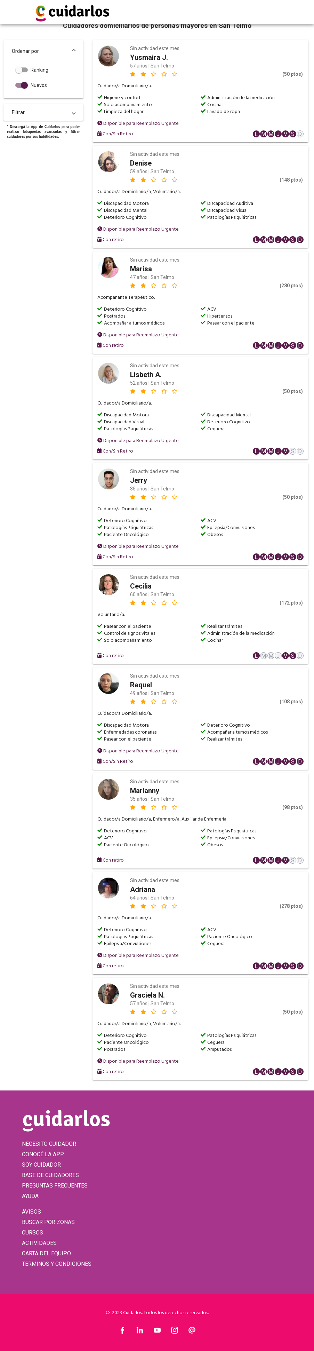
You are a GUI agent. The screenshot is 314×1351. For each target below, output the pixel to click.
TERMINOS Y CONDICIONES (56, 1264)
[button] (43, 51)
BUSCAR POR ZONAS (48, 1222)
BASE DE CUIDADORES (50, 1175)
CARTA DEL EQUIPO (46, 1253)
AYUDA (30, 1196)
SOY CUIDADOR (41, 1164)
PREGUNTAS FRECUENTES (55, 1185)
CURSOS (32, 1232)
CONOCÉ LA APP (43, 1154)
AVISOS (31, 1211)
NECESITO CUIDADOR (49, 1144)
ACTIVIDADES (39, 1243)
